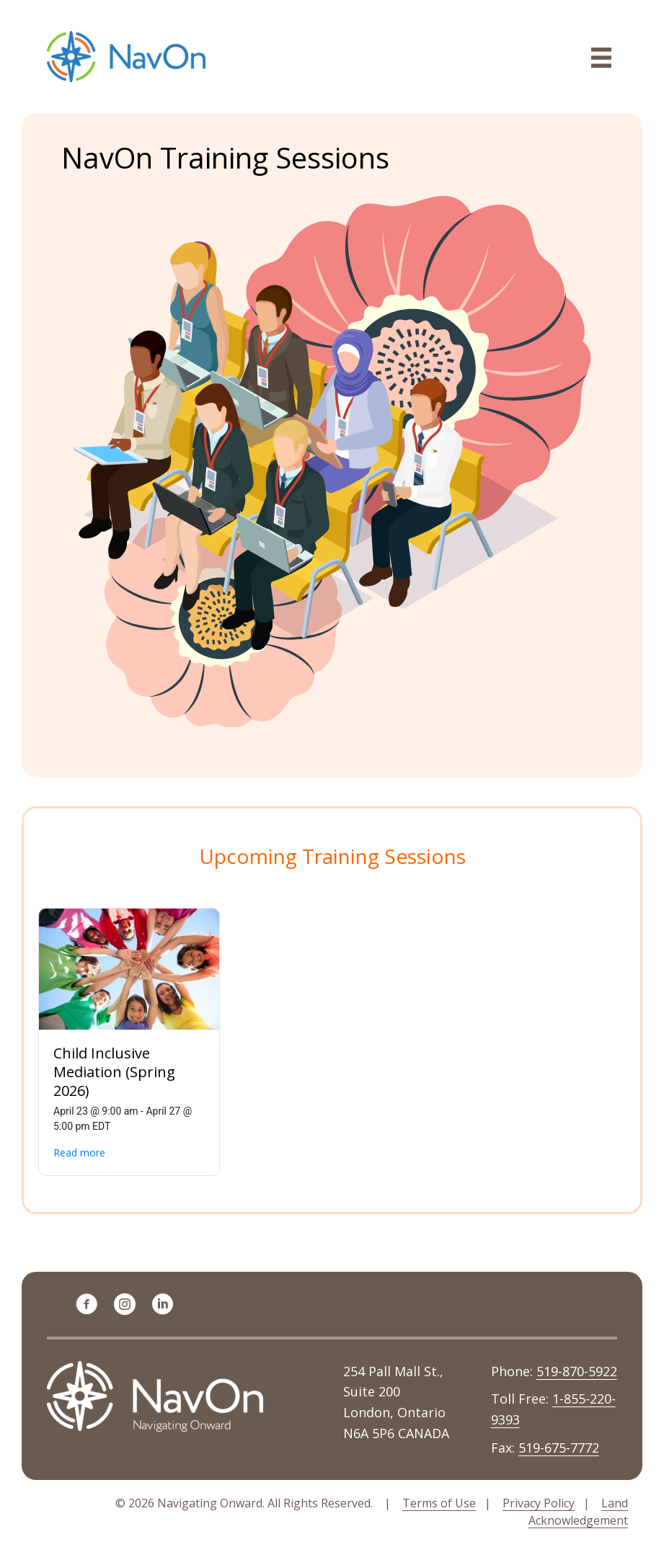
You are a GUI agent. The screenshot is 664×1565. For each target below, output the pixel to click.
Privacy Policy (539, 1503)
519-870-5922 (576, 1371)
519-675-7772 (558, 1447)
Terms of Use (439, 1503)
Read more (79, 1152)
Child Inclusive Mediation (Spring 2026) (114, 1071)
